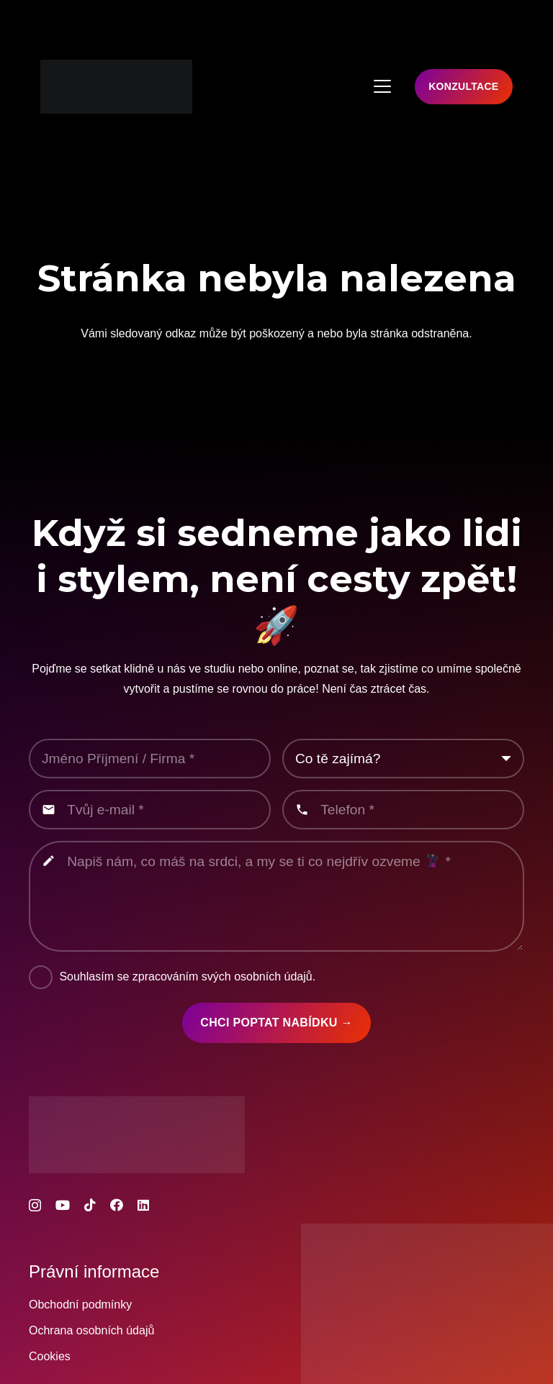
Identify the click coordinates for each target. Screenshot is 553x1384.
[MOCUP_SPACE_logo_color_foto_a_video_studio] (116, 87)
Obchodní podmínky (80, 1304)
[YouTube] (62, 1204)
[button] (382, 86)
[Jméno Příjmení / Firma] (150, 758)
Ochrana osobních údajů (91, 1330)
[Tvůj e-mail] (150, 809)
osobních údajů (273, 976)
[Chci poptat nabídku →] (277, 1023)
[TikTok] (90, 1204)
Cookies (50, 1356)
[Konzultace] (464, 86)
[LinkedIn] (143, 1204)
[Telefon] (403, 809)
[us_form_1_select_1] (403, 758)
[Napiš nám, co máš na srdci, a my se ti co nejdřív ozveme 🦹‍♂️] (276, 896)
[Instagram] (35, 1205)
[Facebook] (116, 1204)
